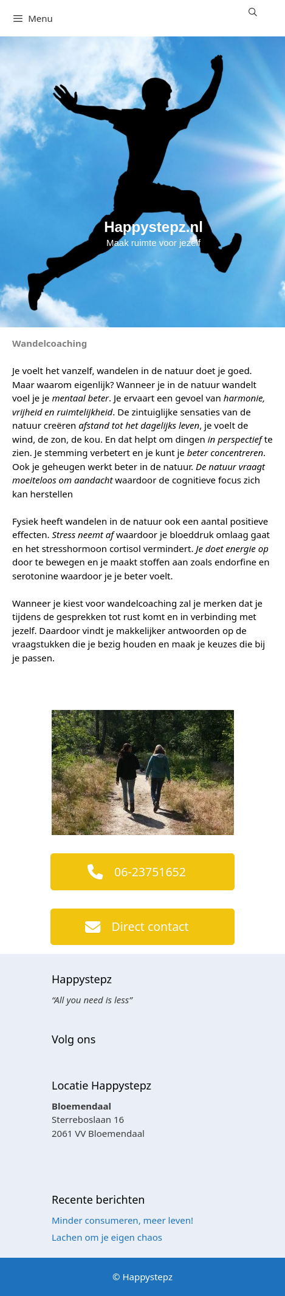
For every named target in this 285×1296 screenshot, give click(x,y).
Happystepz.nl (153, 227)
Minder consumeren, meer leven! (122, 1220)
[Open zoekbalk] (253, 12)
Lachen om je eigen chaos (107, 1237)
